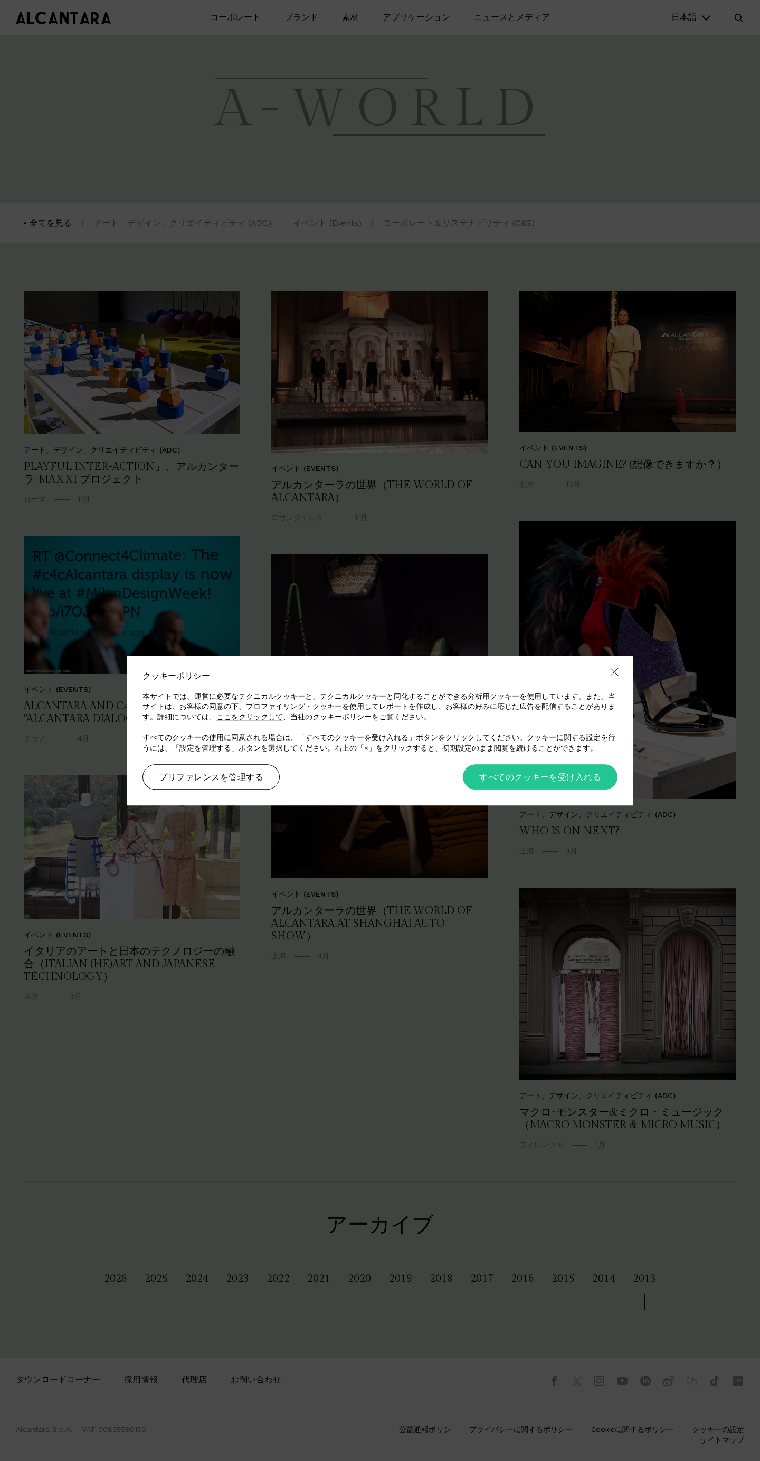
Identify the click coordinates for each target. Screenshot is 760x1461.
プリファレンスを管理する (211, 777)
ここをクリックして (249, 717)
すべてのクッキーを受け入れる (540, 777)
